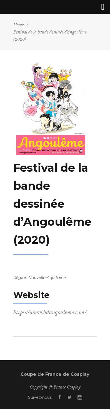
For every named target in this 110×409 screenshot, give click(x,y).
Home (18, 24)
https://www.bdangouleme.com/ (49, 313)
